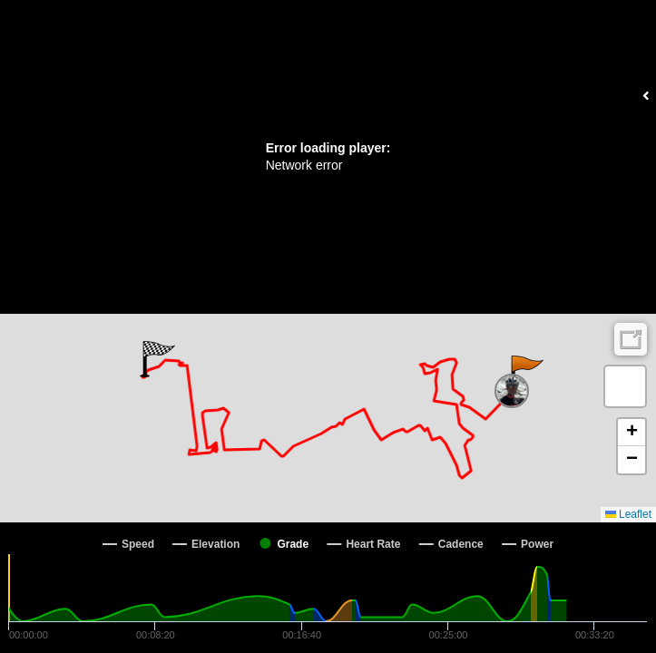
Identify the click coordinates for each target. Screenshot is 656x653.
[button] (525, 374)
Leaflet (628, 514)
